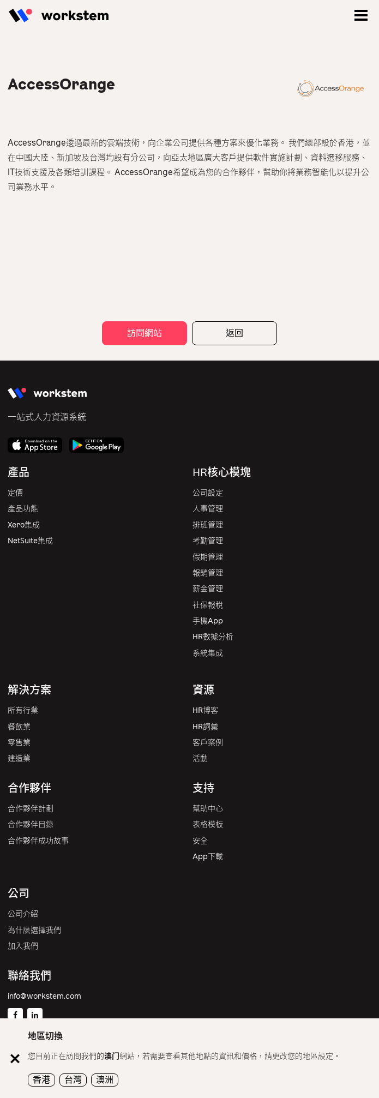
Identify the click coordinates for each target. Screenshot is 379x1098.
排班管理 (207, 525)
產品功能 (23, 508)
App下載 (207, 856)
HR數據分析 (212, 637)
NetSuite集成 (30, 541)
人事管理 (207, 508)
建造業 (19, 758)
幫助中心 (207, 808)
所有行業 (23, 710)
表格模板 (207, 824)
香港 (41, 1079)
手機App (207, 621)
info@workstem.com (44, 996)
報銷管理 (207, 573)
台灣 (73, 1079)
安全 (200, 841)
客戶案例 (207, 742)
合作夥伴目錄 (30, 824)
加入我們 (23, 946)
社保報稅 (207, 605)
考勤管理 (207, 541)
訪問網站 (144, 333)
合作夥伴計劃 (30, 808)
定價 (15, 493)
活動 (200, 758)
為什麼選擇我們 (34, 930)
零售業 (19, 742)
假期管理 (207, 557)
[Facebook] (15, 1015)
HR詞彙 (205, 727)
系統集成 (207, 653)
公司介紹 (23, 914)
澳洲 (104, 1079)
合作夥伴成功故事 (38, 841)
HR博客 (205, 710)
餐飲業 (19, 727)
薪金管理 (207, 589)
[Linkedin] (35, 1015)
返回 (234, 333)
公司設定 (207, 493)
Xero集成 (24, 525)
